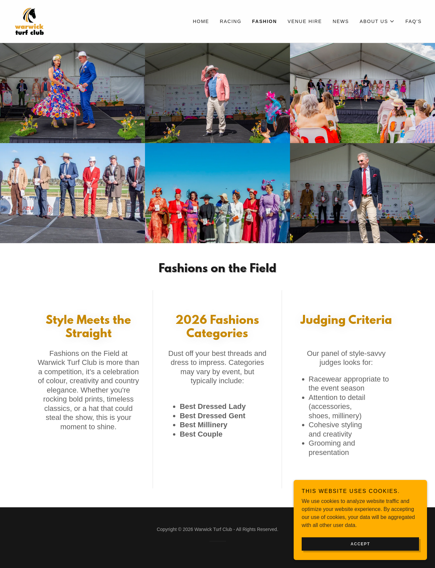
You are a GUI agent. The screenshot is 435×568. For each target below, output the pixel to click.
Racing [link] (230, 21)
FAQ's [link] (413, 21)
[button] (377, 21)
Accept (360, 544)
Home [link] (201, 21)
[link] (29, 21)
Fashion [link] (264, 21)
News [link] (341, 21)
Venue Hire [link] (305, 21)
